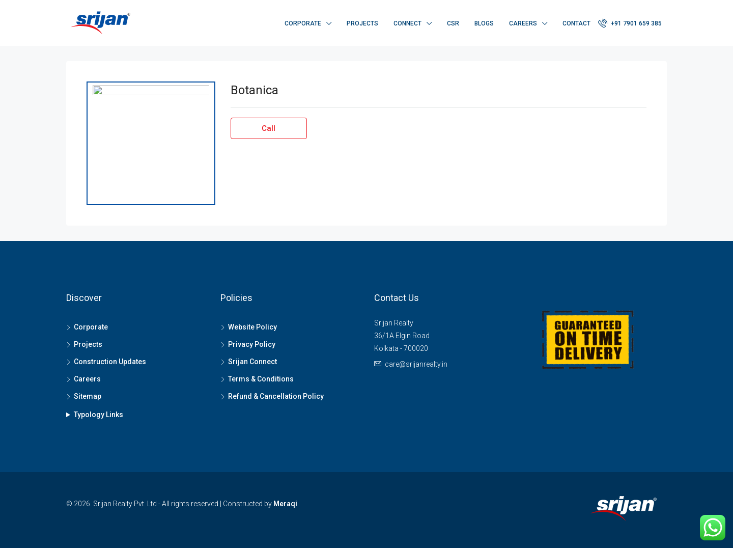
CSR (453, 23)
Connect (407, 23)
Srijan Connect (252, 362)
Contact (576, 23)
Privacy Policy (251, 344)
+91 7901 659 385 (630, 23)
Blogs (484, 23)
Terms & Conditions (261, 379)
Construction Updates (110, 362)
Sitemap (87, 396)
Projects (362, 23)
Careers (523, 23)
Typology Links (98, 414)
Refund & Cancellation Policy (276, 396)
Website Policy (252, 327)
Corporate (303, 23)
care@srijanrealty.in (416, 364)
